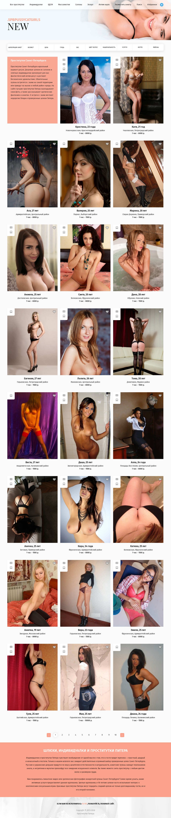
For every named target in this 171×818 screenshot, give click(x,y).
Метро (140, 47)
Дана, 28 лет (138, 294)
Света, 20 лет (85, 294)
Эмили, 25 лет (138, 630)
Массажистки (64, 4)
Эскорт (90, 4)
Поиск (139, 4)
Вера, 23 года (85, 630)
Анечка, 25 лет (32, 546)
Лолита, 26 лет (85, 378)
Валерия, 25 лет (85, 210)
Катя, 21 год (138, 126)
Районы (156, 47)
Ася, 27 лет (32, 210)
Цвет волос (93, 47)
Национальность (109, 47)
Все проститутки (17, 4)
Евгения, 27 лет (32, 378)
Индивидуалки (36, 4)
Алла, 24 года (138, 462)
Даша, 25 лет (85, 462)
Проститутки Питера (85, 814)
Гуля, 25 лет (32, 714)
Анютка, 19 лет (32, 630)
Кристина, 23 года (85, 126)
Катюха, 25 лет (138, 546)
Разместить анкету (123, 4)
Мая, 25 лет (85, 714)
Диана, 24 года (138, 714)
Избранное (152, 4)
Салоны (78, 4)
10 (115, 735)
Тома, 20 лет (138, 378)
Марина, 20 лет (138, 210)
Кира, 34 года (85, 546)
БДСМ (50, 4)
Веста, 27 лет (32, 462)
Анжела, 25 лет (32, 294)
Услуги (124, 47)
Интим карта (104, 4)
